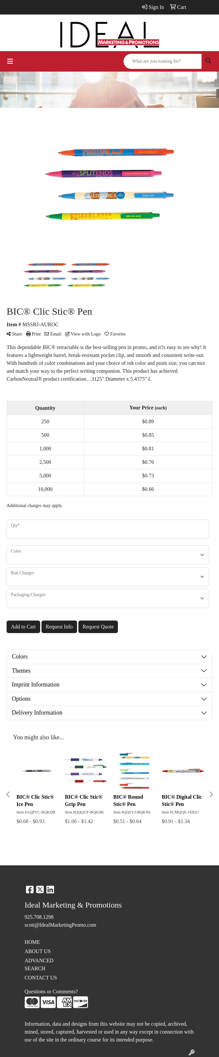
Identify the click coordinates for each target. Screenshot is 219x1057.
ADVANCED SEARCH (39, 964)
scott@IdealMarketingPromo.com (60, 925)
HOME (32, 942)
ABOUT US (38, 951)
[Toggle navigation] (10, 61)
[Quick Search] (162, 61)
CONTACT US (41, 977)
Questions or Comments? (51, 991)
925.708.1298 (39, 917)
